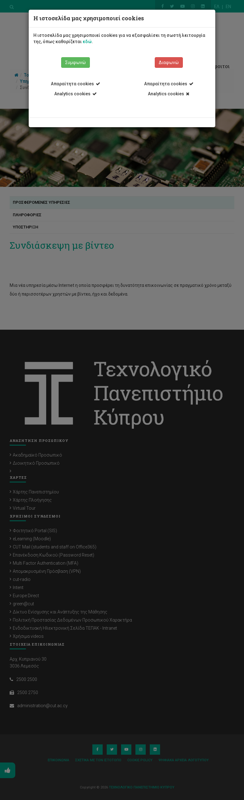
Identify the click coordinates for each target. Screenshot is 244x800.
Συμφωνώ (75, 62)
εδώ (87, 41)
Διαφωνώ (169, 62)
